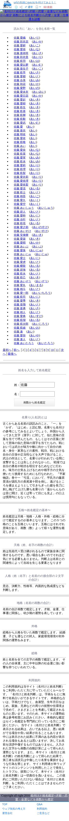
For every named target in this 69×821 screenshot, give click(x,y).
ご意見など (43, 813)
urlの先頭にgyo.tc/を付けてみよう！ (35, 2)
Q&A (40, 804)
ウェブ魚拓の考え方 (13, 808)
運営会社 (7, 813)
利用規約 (42, 808)
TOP (4, 804)
